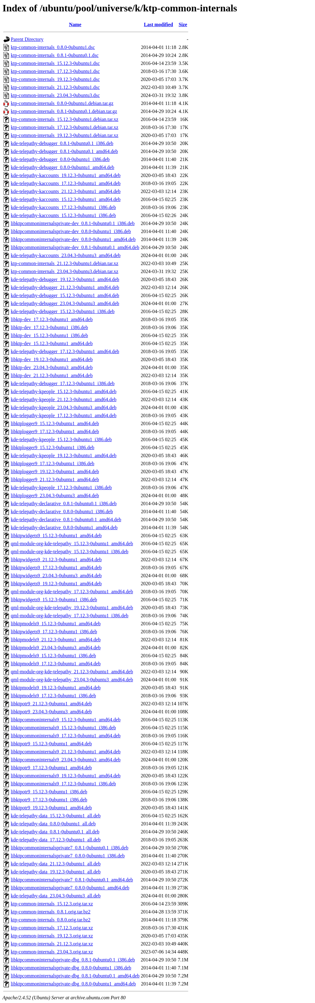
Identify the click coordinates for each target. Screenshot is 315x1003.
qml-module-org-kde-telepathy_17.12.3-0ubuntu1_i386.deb (69, 615)
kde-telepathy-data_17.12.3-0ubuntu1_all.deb (56, 839)
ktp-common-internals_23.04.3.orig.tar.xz (52, 951)
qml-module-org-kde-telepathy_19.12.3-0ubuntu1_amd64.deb (72, 607)
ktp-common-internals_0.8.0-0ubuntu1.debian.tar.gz (62, 103)
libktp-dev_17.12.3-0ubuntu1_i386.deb (49, 327)
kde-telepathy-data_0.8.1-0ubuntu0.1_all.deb (55, 831)
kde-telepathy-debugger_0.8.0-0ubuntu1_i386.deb (60, 159)
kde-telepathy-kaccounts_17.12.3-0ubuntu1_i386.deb (63, 207)
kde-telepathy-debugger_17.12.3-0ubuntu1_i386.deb (62, 383)
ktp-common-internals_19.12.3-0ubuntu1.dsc (55, 79)
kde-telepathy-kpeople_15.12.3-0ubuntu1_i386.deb (61, 439)
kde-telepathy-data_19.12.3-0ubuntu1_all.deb (56, 871)
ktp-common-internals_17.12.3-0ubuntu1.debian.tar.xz (64, 127)
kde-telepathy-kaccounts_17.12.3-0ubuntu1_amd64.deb (66, 183)
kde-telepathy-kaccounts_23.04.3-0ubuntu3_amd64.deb (66, 255)
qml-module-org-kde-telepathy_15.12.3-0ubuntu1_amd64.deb (72, 543)
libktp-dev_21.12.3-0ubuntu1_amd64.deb (52, 375)
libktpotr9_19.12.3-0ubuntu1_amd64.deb (51, 807)
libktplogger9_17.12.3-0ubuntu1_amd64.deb (55, 431)
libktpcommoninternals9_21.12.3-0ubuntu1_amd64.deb (66, 751)
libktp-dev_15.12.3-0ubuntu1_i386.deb (49, 335)
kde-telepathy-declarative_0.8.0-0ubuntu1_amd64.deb (64, 527)
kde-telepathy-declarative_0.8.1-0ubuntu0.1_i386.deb (64, 503)
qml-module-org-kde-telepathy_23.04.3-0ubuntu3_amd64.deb (72, 679)
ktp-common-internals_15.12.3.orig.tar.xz (52, 903)
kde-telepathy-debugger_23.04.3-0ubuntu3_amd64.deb (65, 303)
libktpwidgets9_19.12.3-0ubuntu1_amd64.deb (56, 583)
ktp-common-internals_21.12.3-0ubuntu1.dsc (55, 87)
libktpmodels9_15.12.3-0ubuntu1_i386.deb (53, 655)
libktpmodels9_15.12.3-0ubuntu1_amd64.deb (56, 623)
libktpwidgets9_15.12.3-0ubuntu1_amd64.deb (56, 535)
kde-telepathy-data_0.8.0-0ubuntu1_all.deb (53, 823)
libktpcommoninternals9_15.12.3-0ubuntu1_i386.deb (63, 727)
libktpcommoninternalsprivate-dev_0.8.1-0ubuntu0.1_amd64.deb (75, 247)
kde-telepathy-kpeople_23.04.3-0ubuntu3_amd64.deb (63, 407)
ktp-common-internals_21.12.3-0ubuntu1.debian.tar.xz (64, 263)
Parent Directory (27, 39)
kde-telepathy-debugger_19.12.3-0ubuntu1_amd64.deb (65, 279)
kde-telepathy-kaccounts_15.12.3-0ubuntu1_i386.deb (63, 215)
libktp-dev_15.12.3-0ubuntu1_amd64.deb (52, 343)
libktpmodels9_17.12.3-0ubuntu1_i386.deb (53, 695)
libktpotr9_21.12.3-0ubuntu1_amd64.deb (51, 703)
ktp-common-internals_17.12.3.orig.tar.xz (52, 927)
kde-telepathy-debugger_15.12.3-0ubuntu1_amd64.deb (65, 295)
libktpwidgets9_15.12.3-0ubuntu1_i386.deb (54, 599)
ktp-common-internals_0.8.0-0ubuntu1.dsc (53, 47)
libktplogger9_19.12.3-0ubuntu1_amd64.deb (55, 471)
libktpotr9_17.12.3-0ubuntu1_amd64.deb (51, 767)
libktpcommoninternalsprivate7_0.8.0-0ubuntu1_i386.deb (68, 855)
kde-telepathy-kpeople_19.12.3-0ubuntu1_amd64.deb (63, 455)
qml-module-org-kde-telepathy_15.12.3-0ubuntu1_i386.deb (69, 551)
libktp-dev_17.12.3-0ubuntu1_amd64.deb (52, 319)
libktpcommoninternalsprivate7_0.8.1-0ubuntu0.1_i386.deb (69, 847)
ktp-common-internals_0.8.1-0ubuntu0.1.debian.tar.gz (64, 111)
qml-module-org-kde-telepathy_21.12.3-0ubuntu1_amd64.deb (72, 671)
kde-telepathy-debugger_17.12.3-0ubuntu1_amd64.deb (65, 351)
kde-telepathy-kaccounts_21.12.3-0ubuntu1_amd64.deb (66, 191)
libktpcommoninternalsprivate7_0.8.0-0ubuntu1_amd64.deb (70, 887)
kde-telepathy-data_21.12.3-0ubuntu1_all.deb (56, 863)
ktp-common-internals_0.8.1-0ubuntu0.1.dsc (54, 55)
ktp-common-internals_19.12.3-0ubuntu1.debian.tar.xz (64, 135)
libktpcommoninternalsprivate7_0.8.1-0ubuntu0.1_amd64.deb (72, 879)
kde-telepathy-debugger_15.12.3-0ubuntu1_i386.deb (62, 311)
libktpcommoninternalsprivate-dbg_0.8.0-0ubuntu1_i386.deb (71, 967)
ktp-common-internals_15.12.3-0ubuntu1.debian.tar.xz (64, 119)
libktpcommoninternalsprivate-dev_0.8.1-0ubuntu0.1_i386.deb (73, 223)
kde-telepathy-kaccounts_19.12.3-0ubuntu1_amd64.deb (66, 175)
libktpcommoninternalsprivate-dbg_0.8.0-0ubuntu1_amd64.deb (73, 983)
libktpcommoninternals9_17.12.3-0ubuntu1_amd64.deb (66, 735)
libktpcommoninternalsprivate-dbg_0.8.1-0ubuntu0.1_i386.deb (73, 959)
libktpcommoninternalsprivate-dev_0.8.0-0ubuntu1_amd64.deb (73, 239)
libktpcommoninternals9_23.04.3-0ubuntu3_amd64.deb (66, 759)
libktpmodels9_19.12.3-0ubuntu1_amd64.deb (56, 687)
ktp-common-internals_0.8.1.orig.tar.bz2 (50, 911)
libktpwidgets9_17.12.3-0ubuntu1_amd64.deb (56, 567)
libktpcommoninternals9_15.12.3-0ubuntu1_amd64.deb (66, 719)
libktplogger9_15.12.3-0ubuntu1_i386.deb (52, 447)
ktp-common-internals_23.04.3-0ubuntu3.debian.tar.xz (64, 271)
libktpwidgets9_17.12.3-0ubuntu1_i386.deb (54, 631)
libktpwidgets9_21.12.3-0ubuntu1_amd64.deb (56, 559)
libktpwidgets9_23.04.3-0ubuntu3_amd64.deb (56, 575)
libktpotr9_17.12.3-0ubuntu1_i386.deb (49, 799)
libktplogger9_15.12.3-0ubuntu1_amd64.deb (55, 423)
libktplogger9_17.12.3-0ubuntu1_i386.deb (52, 463)
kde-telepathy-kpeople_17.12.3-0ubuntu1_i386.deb (61, 487)
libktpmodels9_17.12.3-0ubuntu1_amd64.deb (56, 663)
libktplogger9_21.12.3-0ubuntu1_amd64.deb (55, 479)
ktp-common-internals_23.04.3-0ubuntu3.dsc (55, 95)
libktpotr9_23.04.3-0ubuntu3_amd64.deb (51, 711)
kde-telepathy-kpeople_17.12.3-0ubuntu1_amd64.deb (63, 415)
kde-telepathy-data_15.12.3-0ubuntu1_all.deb (56, 815)
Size (183, 24)
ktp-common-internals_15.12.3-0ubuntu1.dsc (55, 63)
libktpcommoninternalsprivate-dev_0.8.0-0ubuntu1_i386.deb (71, 231)
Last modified (158, 24)
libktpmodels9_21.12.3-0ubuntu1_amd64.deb (56, 639)
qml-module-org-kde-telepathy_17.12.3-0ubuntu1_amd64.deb (72, 591)
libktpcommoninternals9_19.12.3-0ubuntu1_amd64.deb (66, 775)
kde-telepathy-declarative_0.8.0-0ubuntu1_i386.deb (62, 511)
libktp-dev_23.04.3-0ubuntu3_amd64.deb (52, 367)
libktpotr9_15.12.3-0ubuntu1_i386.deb (49, 791)
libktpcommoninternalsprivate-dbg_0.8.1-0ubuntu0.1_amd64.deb (75, 975)
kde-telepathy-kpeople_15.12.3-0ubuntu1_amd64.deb (63, 391)
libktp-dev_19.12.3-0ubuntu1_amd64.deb (52, 359)
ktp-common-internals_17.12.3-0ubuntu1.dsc (55, 71)
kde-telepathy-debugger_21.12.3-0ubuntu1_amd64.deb (65, 287)
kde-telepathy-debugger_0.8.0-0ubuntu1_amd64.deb (62, 167)
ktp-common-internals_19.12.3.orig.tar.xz (52, 935)
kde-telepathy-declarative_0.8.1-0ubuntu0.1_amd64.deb (66, 519)
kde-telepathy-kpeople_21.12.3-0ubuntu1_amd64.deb (63, 399)
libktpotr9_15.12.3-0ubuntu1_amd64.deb (51, 743)
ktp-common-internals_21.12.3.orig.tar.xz (52, 943)
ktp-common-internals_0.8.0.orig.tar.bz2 (50, 919)
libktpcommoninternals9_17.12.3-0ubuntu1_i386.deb (63, 783)
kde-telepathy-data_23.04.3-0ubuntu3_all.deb (56, 895)
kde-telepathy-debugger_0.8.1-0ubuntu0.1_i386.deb (62, 143)
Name (75, 24)
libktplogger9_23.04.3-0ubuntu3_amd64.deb (55, 495)
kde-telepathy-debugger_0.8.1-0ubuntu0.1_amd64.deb (64, 151)
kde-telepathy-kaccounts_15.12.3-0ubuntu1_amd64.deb (66, 199)
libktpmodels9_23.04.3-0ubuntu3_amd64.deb (56, 647)
